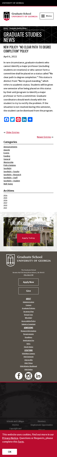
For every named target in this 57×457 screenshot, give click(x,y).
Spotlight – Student (12, 181)
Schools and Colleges (15, 421)
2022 (5, 205)
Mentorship (8, 162)
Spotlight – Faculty (11, 171)
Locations (28, 350)
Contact (28, 305)
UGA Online (29, 369)
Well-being (8, 184)
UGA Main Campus (28, 353)
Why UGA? (28, 318)
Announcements (10, 147)
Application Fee (28, 340)
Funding (7, 156)
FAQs (28, 344)
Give (28, 291)
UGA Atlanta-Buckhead (28, 366)
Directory (42, 421)
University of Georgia (13, 3)
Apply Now (28, 282)
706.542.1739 (28, 275)
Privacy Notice (10, 438)
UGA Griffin (29, 360)
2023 (5, 203)
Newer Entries (44, 137)
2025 (5, 198)
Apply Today (28, 238)
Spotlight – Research (12, 175)
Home (6, 28)
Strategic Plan (28, 311)
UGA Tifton (29, 363)
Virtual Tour (28, 314)
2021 (5, 208)
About (28, 299)
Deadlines (28, 337)
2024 (5, 200)
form (21, 441)
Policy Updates (10, 165)
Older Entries (12, 132)
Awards (7, 150)
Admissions (28, 328)
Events (6, 153)
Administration (28, 302)
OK (9, 451)
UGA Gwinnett (29, 356)
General (7, 159)
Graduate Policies (28, 308)
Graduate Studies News (18, 28)
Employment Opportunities (42, 425)
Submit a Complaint (28, 324)
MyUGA (15, 425)
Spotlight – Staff (11, 178)
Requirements (28, 334)
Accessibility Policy (28, 321)
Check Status (28, 347)
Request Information (28, 331)
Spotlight (7, 168)
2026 (5, 195)
